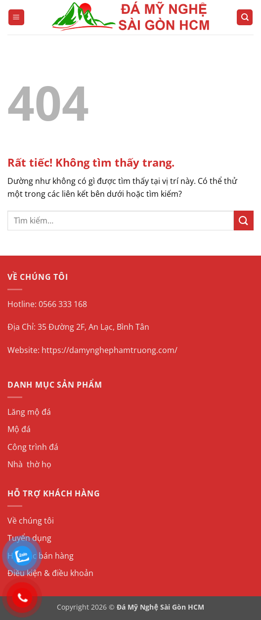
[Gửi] (244, 220)
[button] (16, 17)
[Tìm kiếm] (245, 17)
